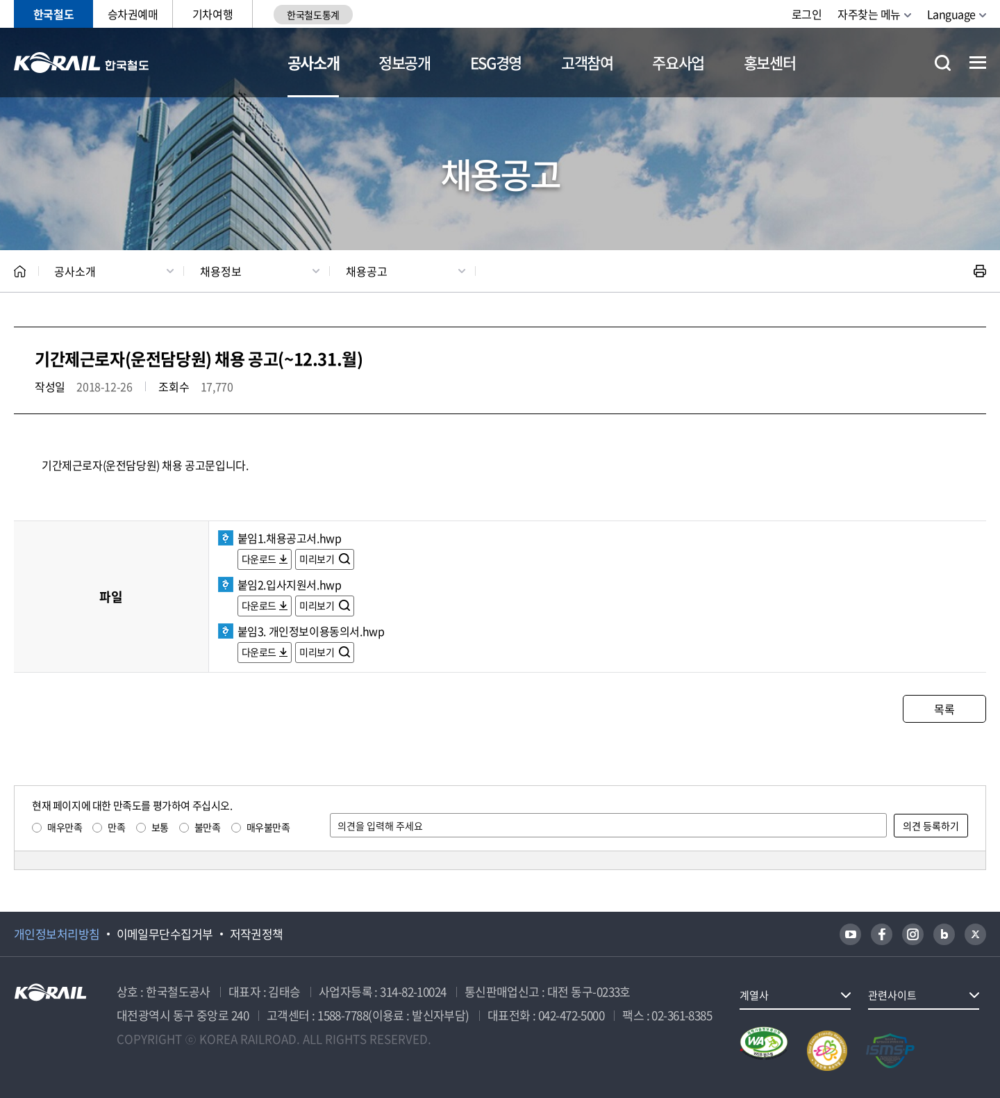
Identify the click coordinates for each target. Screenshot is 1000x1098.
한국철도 (53, 14)
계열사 (754, 995)
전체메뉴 (977, 62)
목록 (944, 708)
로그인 (807, 14)
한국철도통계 (313, 15)
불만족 (207, 827)
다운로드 (259, 559)
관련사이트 (892, 995)
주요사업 (678, 62)
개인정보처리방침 (57, 934)
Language (951, 14)
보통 (160, 827)
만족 (116, 827)
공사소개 (314, 62)
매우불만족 (268, 827)
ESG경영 (496, 62)
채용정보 (221, 271)
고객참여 (587, 62)
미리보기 (317, 559)
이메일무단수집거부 (165, 934)
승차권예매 (133, 14)
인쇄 (980, 271)
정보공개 (404, 62)
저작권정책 (256, 934)
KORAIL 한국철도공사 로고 (81, 62)
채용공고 (367, 271)
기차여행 (212, 14)
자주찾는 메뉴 (869, 14)
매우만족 (64, 827)
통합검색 (943, 63)
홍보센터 (770, 62)
